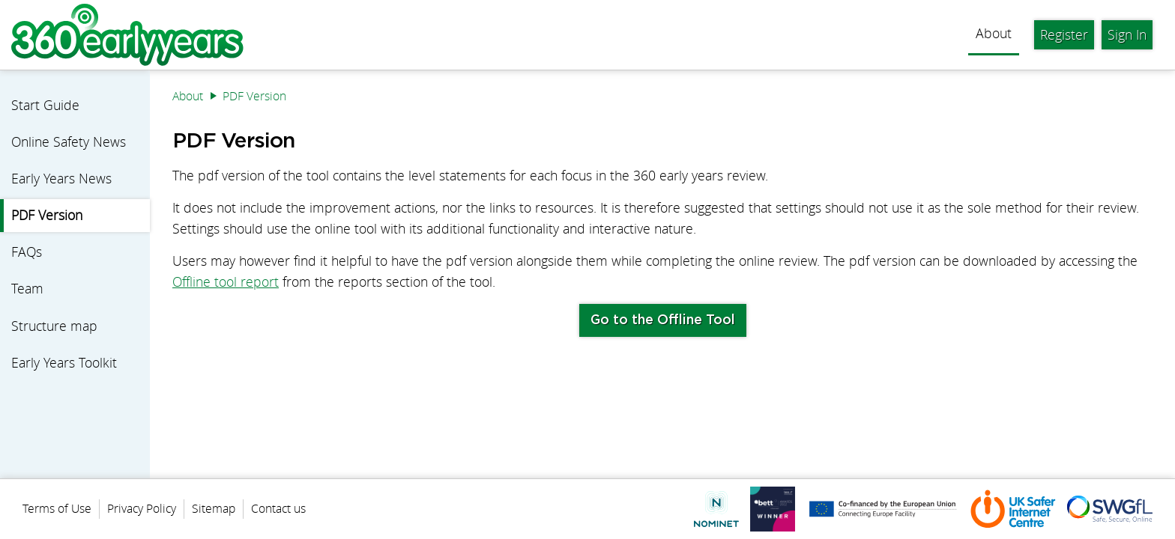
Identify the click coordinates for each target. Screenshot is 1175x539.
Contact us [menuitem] (278, 508)
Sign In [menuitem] (1127, 34)
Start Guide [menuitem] (45, 105)
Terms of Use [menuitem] (56, 508)
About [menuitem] (994, 33)
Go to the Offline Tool (662, 320)
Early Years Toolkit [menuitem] (64, 362)
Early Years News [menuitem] (61, 178)
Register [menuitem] (1064, 34)
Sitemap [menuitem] (213, 508)
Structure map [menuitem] (54, 326)
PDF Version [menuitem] (46, 215)
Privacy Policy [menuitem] (141, 508)
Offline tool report (225, 281)
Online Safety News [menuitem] (68, 141)
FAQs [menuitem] (26, 252)
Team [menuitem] (27, 288)
